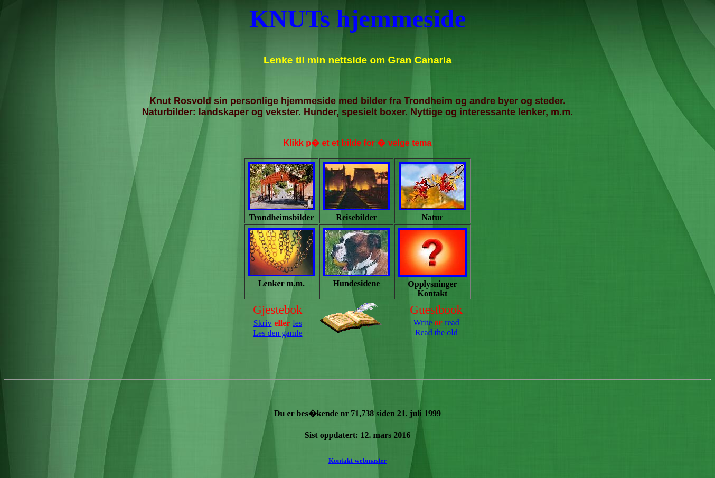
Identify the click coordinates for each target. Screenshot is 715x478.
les (297, 322)
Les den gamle (277, 333)
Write (422, 322)
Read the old (436, 332)
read (452, 322)
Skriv (262, 322)
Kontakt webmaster (357, 460)
